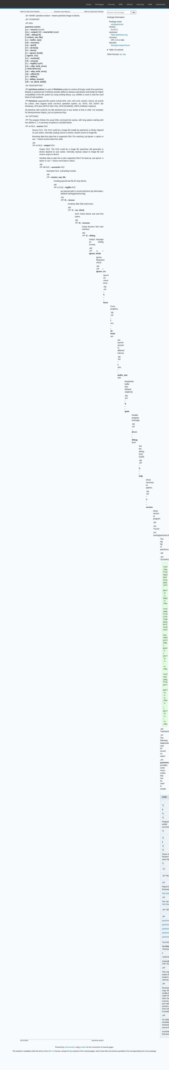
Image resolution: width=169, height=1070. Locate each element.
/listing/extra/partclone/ (120, 45)
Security (140, 4)
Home (88, 4)
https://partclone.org (119, 35)
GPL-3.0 (51, 1051)
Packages (99, 4)
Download (160, 4)
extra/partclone (117, 24)
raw (124, 54)
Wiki (121, 4)
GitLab (129, 4)
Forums (111, 4)
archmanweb (69, 1047)
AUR (150, 4)
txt (121, 54)
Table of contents (116, 50)
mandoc (83, 1047)
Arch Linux (14, 4)
